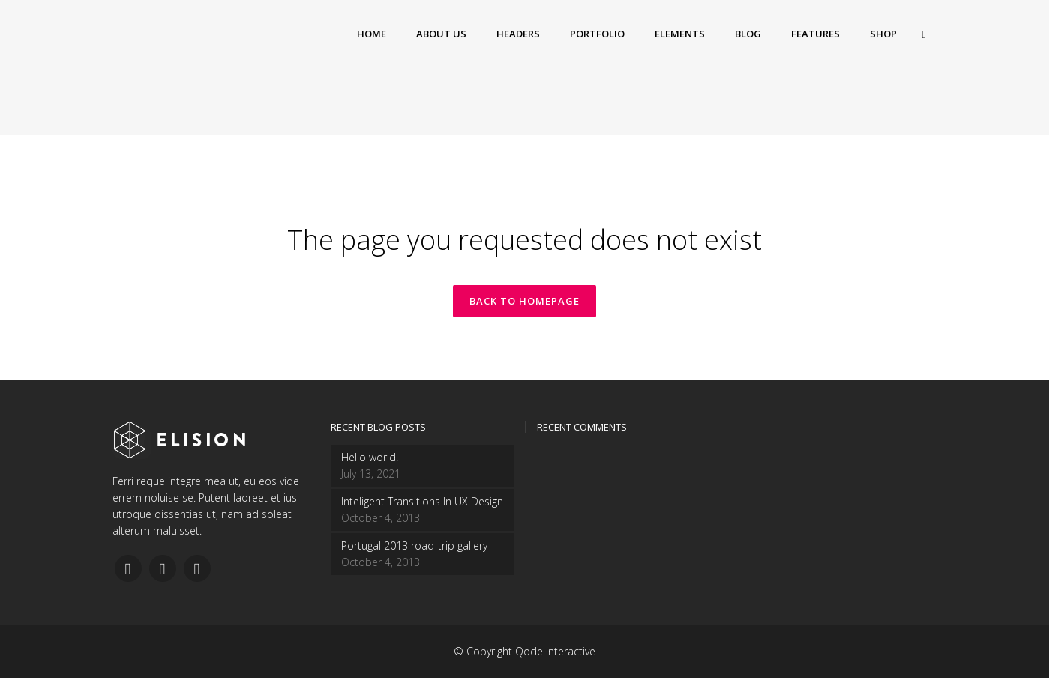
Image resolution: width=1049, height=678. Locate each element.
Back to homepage (524, 301)
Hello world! (369, 457)
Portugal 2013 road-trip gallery (414, 545)
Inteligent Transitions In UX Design (422, 501)
